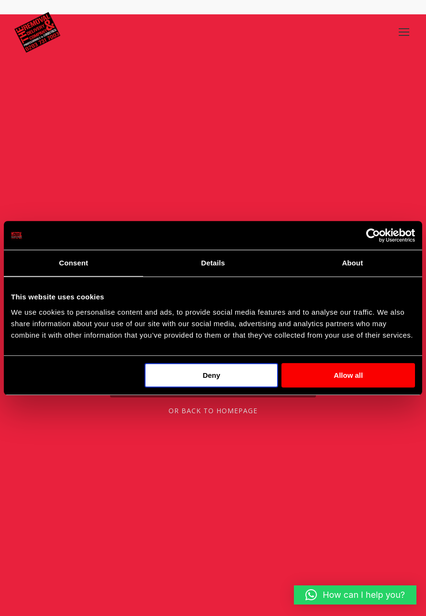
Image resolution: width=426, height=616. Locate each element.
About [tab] (352, 263)
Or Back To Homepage (213, 410)
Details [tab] (213, 263)
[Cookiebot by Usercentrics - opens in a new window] (373, 235)
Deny (211, 375)
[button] (355, 595)
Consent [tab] (73, 263)
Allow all (348, 375)
